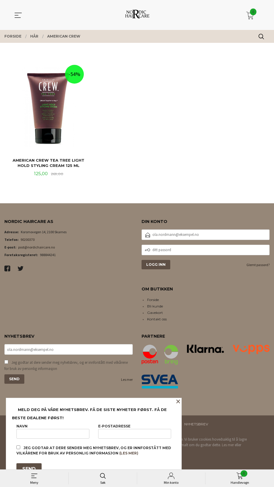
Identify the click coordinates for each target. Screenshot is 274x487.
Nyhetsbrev (196, 424)
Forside (153, 300)
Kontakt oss (157, 320)
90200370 (28, 240)
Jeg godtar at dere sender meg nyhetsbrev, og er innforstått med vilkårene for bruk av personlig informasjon (66, 366)
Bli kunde (155, 307)
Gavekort (155, 313)
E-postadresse (134, 430)
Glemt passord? (258, 265)
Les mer (127, 380)
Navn (52, 430)
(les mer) (128, 453)
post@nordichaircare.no (36, 248)
